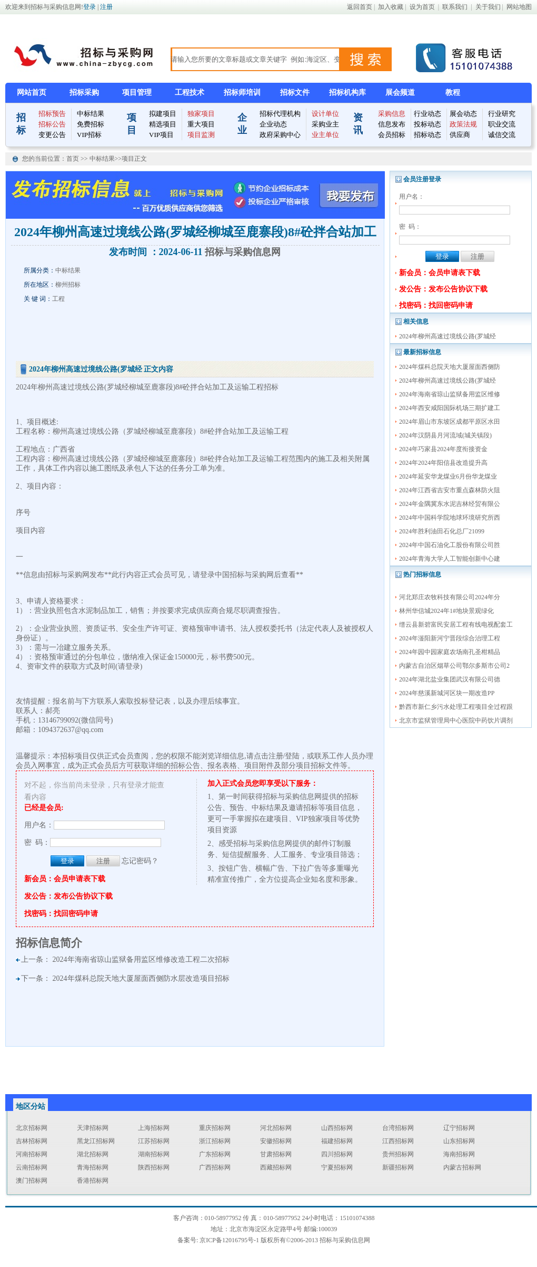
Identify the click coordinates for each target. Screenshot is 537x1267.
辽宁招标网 (459, 1128)
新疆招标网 (398, 1167)
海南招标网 (459, 1154)
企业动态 (273, 124)
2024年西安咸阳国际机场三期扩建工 (449, 408)
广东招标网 (215, 1154)
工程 (58, 299)
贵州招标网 (398, 1154)
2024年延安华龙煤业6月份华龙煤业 (448, 476)
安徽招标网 (276, 1141)
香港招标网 (92, 1180)
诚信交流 (501, 135)
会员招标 (391, 135)
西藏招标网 (276, 1167)
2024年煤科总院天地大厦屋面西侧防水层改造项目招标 (141, 978)
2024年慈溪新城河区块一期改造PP (446, 693)
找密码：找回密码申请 (436, 305)
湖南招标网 (154, 1154)
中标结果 (90, 114)
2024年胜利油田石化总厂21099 (441, 531)
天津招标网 (92, 1128)
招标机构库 (347, 92)
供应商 (460, 135)
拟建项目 (162, 114)
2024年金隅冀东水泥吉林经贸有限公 (449, 504)
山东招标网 (459, 1141)
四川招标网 (337, 1154)
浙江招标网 (215, 1141)
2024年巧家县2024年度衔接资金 (443, 449)
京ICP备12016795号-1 (229, 1240)
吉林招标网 (31, 1141)
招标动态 (427, 135)
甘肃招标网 (276, 1154)
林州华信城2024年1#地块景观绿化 (446, 611)
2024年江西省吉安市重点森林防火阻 (449, 490)
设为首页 (422, 7)
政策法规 (463, 124)
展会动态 (463, 114)
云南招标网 (31, 1167)
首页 (73, 158)
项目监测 (201, 135)
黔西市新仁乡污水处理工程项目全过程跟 (456, 706)
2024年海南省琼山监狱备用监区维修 (449, 394)
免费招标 (90, 124)
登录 (89, 7)
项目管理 (137, 92)
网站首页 (31, 92)
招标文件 (295, 92)
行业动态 (427, 114)
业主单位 (325, 135)
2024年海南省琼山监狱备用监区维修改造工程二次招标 (141, 959)
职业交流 (501, 124)
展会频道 (400, 92)
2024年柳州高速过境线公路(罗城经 (447, 336)
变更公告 (52, 135)
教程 (452, 92)
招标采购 (84, 92)
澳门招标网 (31, 1180)
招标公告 (52, 124)
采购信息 (391, 114)
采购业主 (325, 124)
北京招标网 (31, 1128)
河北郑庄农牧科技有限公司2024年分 (449, 597)
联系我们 (455, 7)
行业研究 (501, 114)
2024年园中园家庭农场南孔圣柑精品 (449, 652)
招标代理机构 (280, 114)
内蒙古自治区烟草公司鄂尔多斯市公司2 (454, 665)
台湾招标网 (398, 1128)
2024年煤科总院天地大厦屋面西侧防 (449, 367)
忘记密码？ (140, 861)
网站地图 (519, 7)
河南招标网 (31, 1154)
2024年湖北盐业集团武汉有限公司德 (449, 679)
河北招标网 (276, 1128)
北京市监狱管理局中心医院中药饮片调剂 (456, 720)
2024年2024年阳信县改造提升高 (443, 462)
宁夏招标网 (337, 1167)
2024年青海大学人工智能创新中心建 (449, 558)
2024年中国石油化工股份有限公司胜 (449, 545)
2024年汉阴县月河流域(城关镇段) (445, 435)
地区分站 (30, 1106)
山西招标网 (337, 1128)
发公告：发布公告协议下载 (443, 289)
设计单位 (325, 114)
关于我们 (488, 7)
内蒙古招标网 (462, 1167)
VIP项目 (161, 135)
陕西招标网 (154, 1167)
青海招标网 (92, 1167)
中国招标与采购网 (244, 575)
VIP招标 (89, 135)
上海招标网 (154, 1128)
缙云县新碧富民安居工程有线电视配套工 (456, 624)
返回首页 (359, 7)
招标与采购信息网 (243, 252)
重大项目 (201, 124)
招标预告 (52, 114)
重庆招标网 (215, 1128)
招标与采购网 (67, 575)
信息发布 (391, 124)
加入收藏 (390, 7)
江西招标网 (398, 1141)
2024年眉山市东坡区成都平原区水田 (449, 421)
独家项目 (201, 114)
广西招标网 (215, 1167)
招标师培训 (242, 92)
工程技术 (189, 92)
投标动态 (427, 124)
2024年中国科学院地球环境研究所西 (449, 517)
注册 (106, 7)
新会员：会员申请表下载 (439, 273)
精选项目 (162, 124)
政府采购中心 (280, 135)
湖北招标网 (92, 1154)
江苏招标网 (154, 1141)
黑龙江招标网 (96, 1141)
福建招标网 (337, 1141)
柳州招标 (68, 284)
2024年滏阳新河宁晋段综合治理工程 (449, 638)
